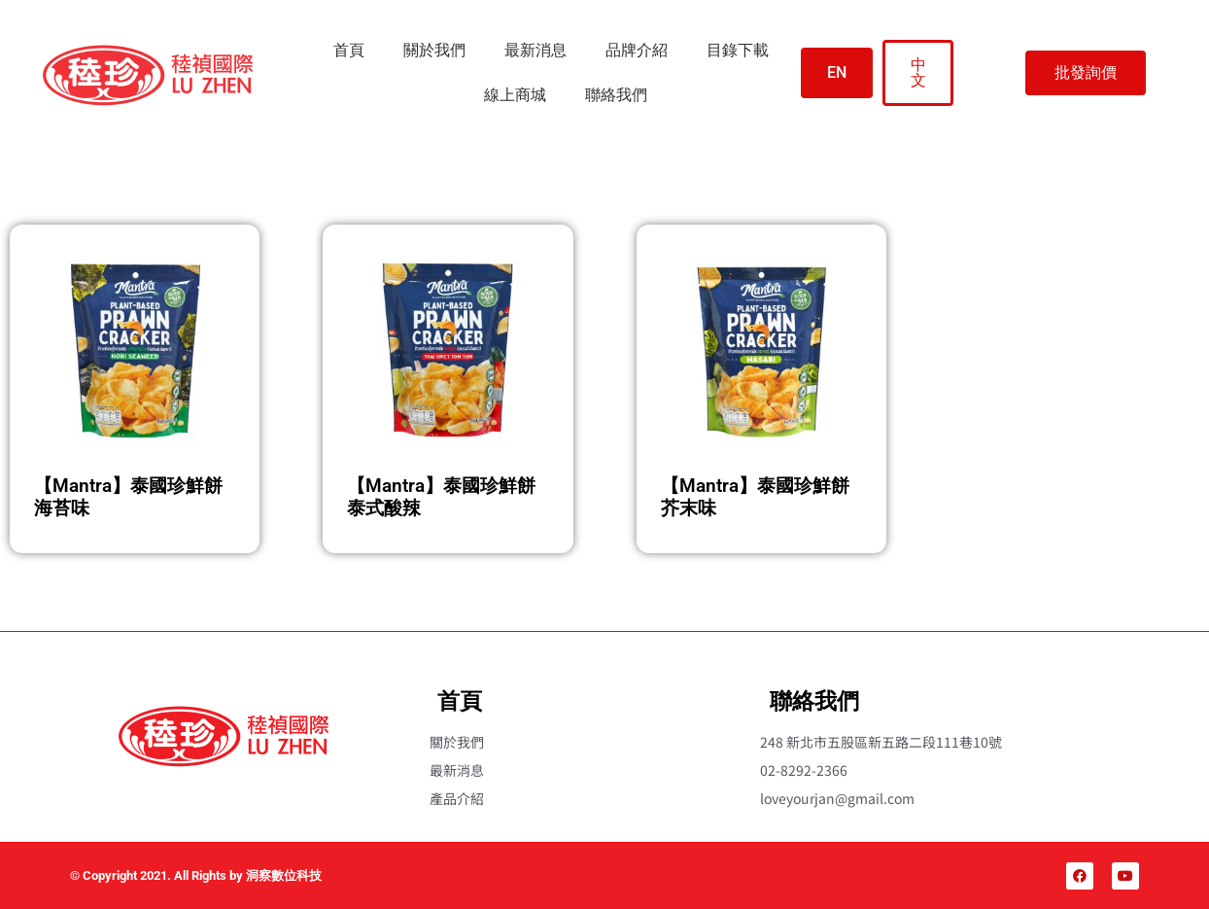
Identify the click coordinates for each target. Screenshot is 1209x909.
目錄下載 (738, 50)
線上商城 (515, 95)
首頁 (348, 50)
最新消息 (535, 50)
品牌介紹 (636, 50)
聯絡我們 (616, 95)
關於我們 (434, 50)
